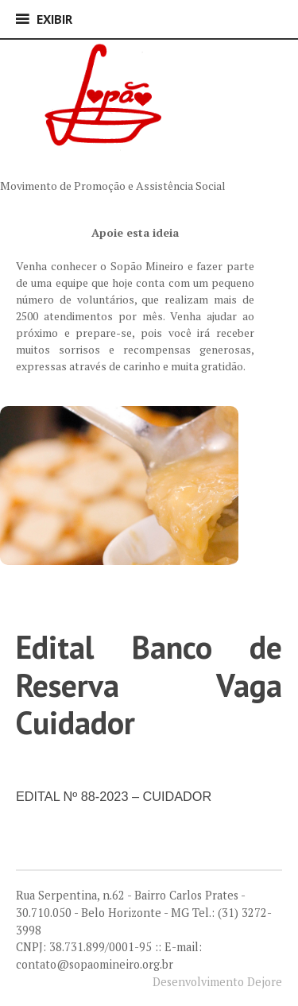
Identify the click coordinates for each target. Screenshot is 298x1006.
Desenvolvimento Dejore (217, 981)
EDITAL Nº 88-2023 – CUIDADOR (113, 796)
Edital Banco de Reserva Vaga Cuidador (149, 685)
